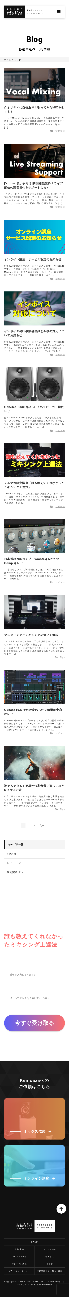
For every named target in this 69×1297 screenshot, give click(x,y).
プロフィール (49, 1249)
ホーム (7, 60)
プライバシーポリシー (19, 1271)
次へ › (43, 825)
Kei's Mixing (19, 1257)
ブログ (49, 1264)
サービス (49, 1257)
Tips (62, 657)
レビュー (60, 430)
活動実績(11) (15, 872)
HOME (34, 1242)
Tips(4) (11, 853)
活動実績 (60, 131)
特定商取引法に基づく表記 (50, 1271)
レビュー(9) (14, 863)
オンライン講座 (19, 1264)
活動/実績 (19, 1249)
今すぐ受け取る (34, 1023)
